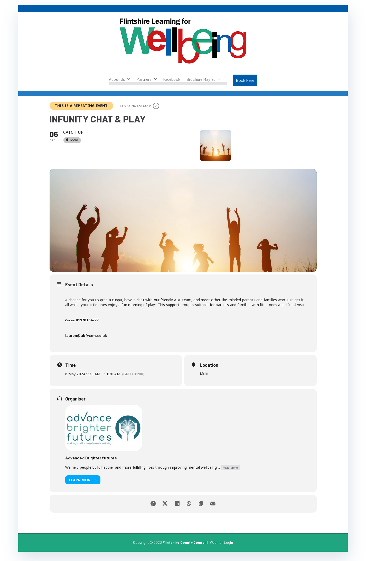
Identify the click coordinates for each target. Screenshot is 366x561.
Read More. (230, 472)
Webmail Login (221, 547)
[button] (127, 79)
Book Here (245, 80)
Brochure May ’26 (203, 79)
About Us (119, 79)
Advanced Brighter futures (91, 462)
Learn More (83, 484)
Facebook (171, 79)
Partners (146, 79)
